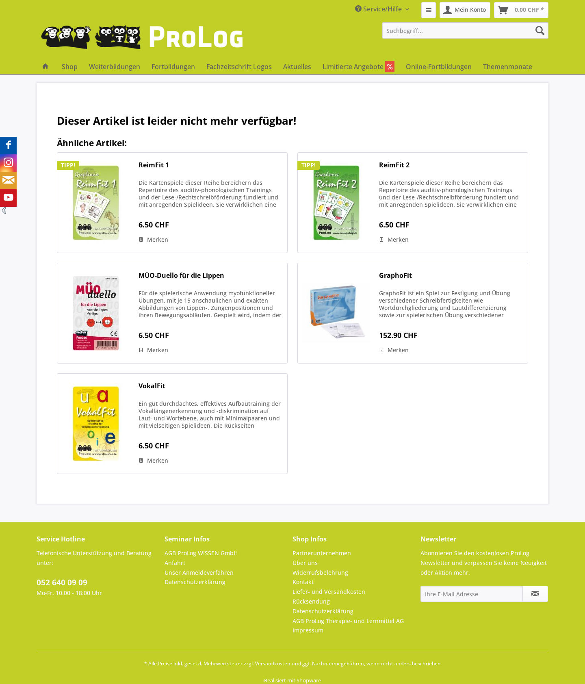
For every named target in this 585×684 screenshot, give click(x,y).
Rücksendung (311, 601)
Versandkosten (272, 663)
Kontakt (303, 582)
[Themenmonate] (507, 66)
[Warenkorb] (521, 10)
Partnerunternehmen (321, 553)
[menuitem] (428, 10)
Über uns (305, 563)
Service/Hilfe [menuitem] (379, 8)
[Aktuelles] (297, 66)
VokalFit (152, 386)
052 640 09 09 (62, 582)
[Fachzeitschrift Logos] (239, 66)
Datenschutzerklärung (195, 582)
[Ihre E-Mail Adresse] (471, 594)
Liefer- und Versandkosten (328, 591)
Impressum (307, 630)
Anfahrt (175, 563)
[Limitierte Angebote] (358, 66)
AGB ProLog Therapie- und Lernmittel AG (348, 621)
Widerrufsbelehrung (320, 572)
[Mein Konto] (465, 10)
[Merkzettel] (428, 10)
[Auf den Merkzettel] (153, 240)
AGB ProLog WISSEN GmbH (201, 553)
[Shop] (69, 66)
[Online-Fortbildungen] (438, 66)
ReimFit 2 (394, 165)
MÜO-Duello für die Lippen (181, 275)
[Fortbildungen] (173, 66)
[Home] (45, 66)
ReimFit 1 (154, 165)
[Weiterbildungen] (114, 66)
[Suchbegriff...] (465, 30)
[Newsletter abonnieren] (535, 594)
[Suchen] (539, 30)
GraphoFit (395, 275)
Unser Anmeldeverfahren (199, 572)
